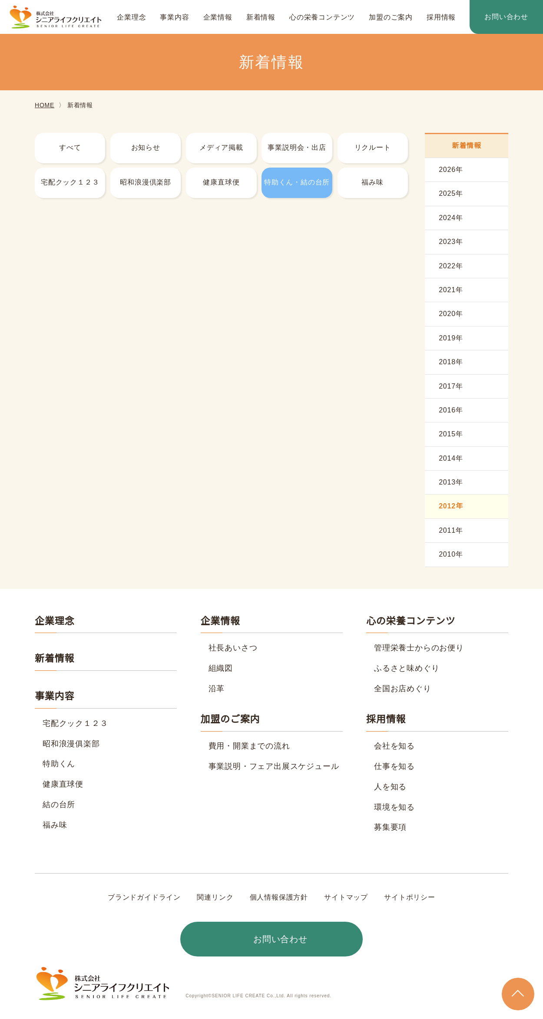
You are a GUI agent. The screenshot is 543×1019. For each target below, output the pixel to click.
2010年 (451, 554)
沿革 (217, 688)
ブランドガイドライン (144, 897)
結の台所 (59, 804)
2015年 (451, 434)
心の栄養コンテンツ (322, 17)
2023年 (451, 242)
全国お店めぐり (402, 688)
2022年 (451, 266)
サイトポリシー (409, 897)
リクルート (372, 147)
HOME (44, 105)
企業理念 (131, 17)
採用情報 (441, 17)
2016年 (451, 410)
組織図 (221, 668)
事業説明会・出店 (297, 147)
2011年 (451, 530)
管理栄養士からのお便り (419, 647)
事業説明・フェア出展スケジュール (274, 766)
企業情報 (217, 17)
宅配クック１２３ (70, 182)
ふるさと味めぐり (406, 668)
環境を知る (394, 807)
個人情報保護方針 (279, 897)
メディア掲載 (221, 147)
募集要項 (390, 827)
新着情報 (260, 17)
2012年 (451, 506)
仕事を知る (394, 766)
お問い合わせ (506, 17)
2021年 (451, 290)
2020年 (451, 314)
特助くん (59, 763)
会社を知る (394, 746)
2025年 (451, 193)
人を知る (390, 786)
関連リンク (215, 897)
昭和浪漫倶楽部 (145, 182)
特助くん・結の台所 (297, 182)
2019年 (451, 338)
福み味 (372, 182)
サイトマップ (346, 897)
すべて (70, 147)
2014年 (451, 458)
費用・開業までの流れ (249, 746)
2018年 (451, 362)
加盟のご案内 (391, 17)
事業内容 (174, 17)
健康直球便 (221, 182)
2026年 (451, 170)
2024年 (451, 218)
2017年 (451, 386)
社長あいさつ (233, 647)
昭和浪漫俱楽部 (71, 743)
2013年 (451, 482)
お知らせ (145, 147)
